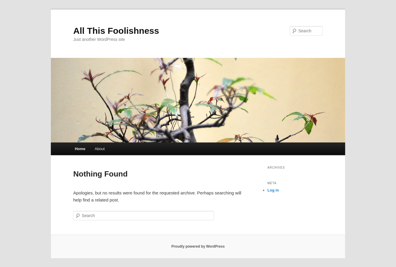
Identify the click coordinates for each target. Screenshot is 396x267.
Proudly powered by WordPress (197, 246)
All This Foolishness (116, 31)
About (100, 149)
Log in (273, 190)
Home (80, 149)
